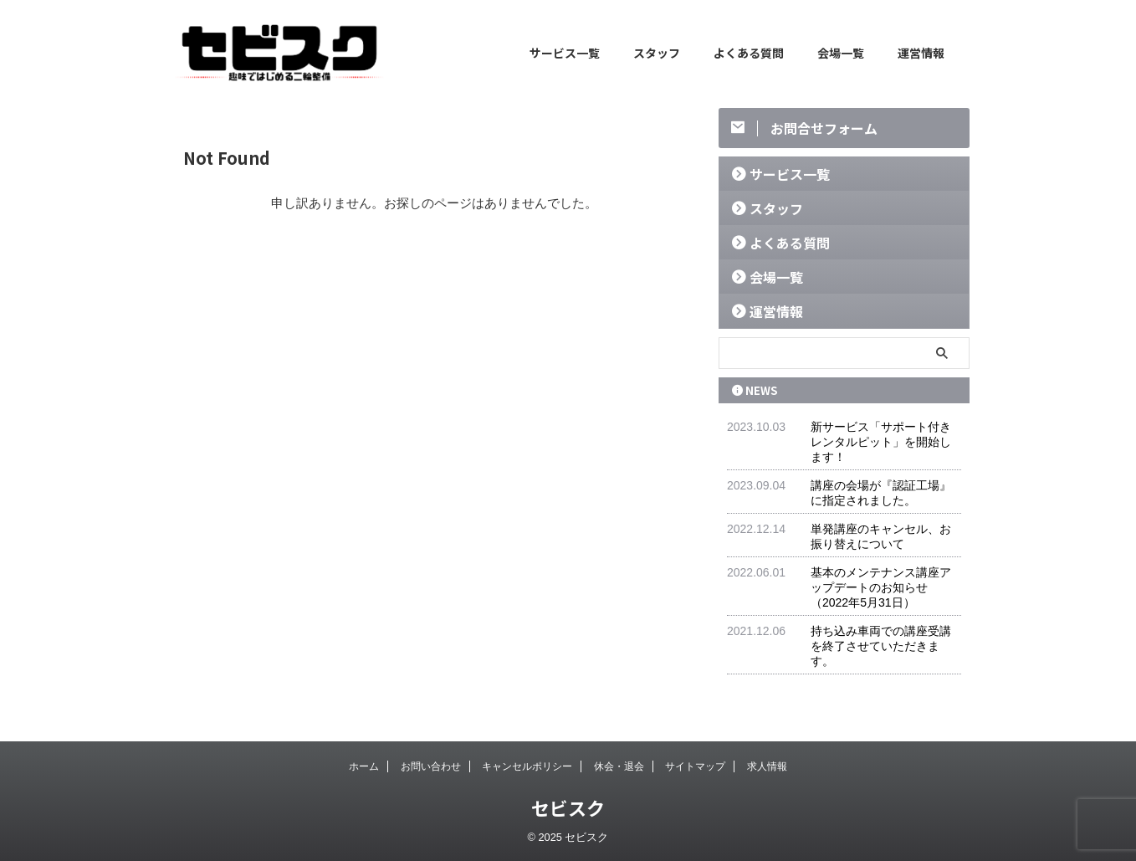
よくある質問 (749, 52)
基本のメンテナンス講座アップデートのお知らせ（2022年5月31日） (881, 587)
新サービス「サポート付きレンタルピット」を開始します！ (881, 442)
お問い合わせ (431, 766)
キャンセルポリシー (527, 766)
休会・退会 (619, 766)
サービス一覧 (565, 52)
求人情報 (767, 766)
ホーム (364, 766)
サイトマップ (695, 766)
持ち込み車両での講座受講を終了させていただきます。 (881, 646)
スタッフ (656, 52)
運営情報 (921, 52)
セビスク (568, 807)
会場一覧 (840, 52)
